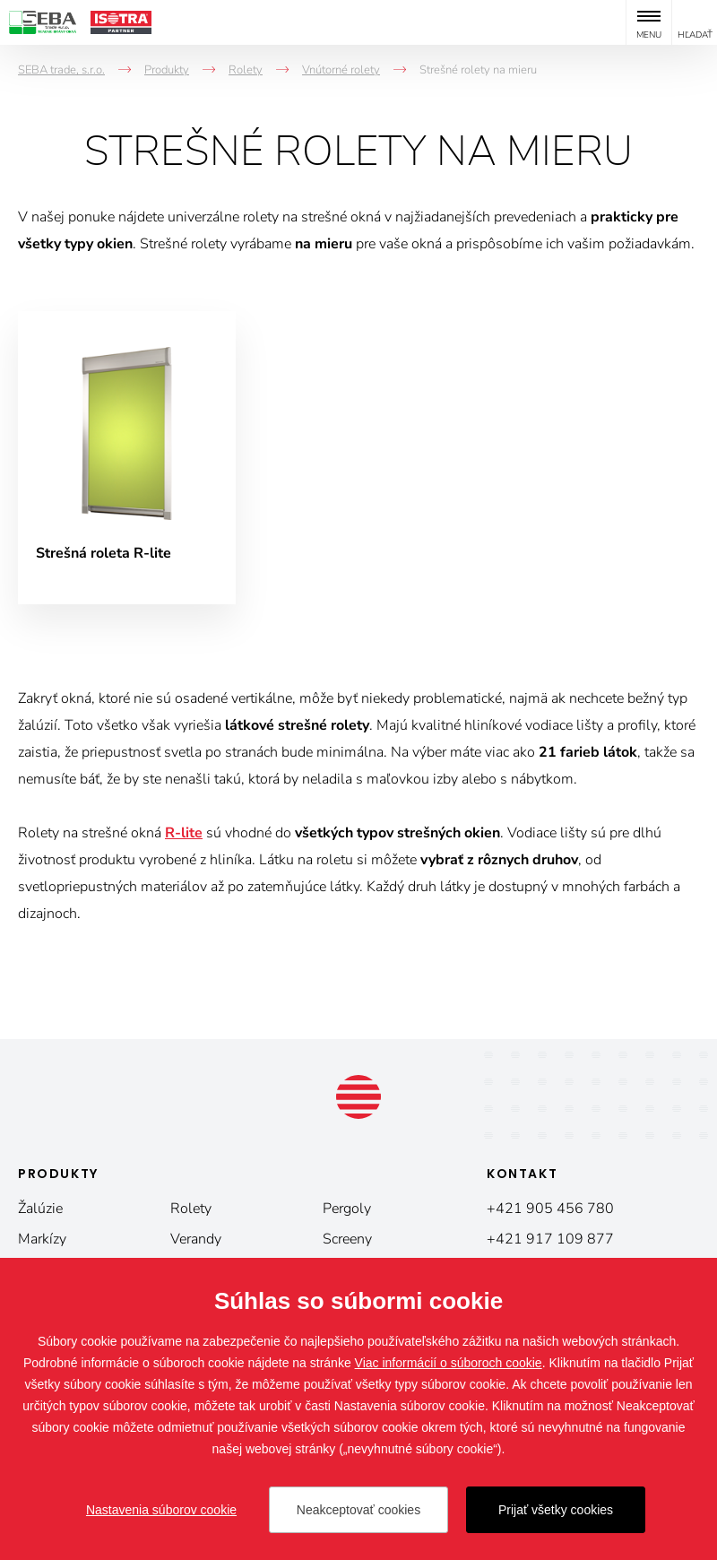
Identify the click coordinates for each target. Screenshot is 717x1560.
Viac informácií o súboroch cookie (448, 1363)
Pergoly (347, 1208)
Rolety (191, 1208)
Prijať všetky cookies (555, 1510)
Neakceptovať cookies (358, 1510)
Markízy (42, 1239)
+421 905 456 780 (550, 1208)
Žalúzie (40, 1208)
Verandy (195, 1239)
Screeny (347, 1239)
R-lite (184, 833)
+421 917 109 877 (550, 1239)
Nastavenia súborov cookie (161, 1510)
